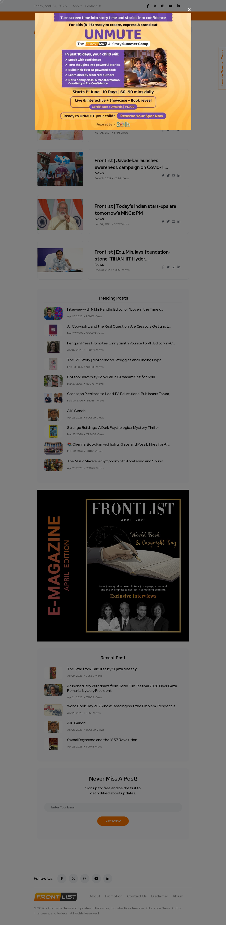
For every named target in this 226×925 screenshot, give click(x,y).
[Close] (113, 9)
